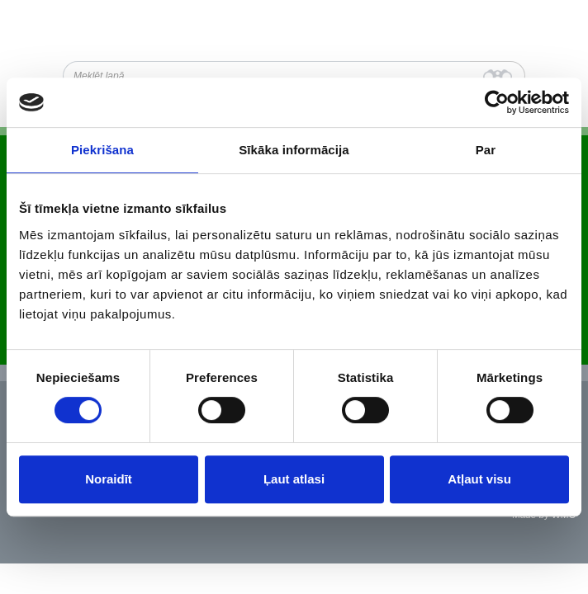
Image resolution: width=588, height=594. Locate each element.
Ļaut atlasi (294, 479)
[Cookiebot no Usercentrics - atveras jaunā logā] (496, 102)
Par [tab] (486, 150)
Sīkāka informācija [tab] (294, 150)
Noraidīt (108, 479)
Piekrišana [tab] (102, 150)
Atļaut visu (479, 479)
